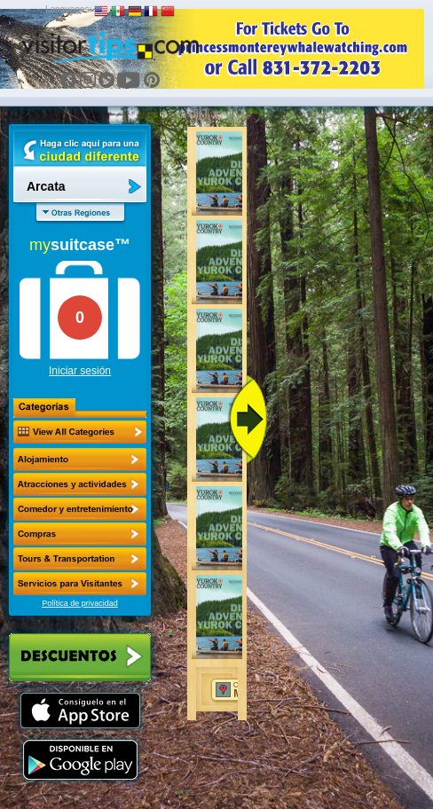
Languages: (68, 9)
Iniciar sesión (80, 371)
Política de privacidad (80, 603)
